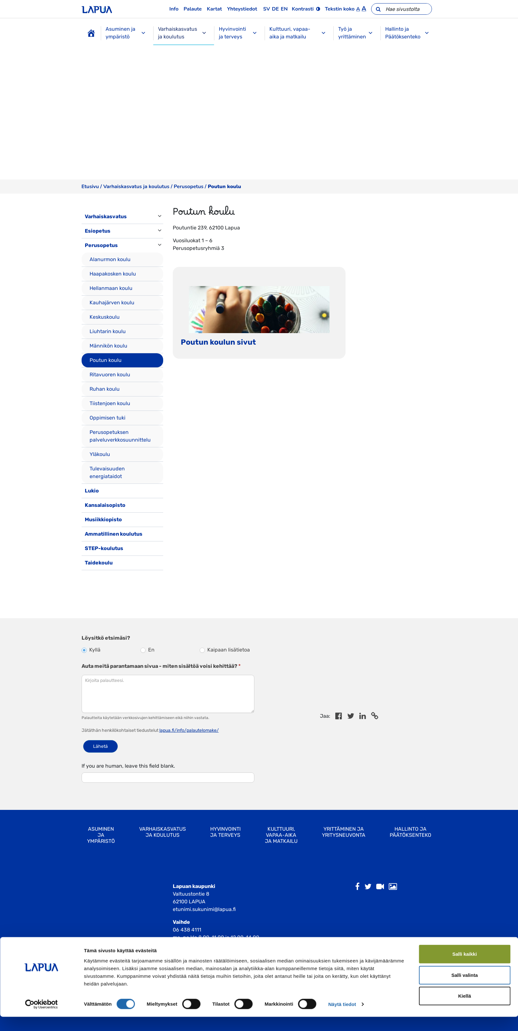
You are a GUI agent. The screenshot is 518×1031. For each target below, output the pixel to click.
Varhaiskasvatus (106, 216)
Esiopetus (97, 231)
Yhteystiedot (242, 8)
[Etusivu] (91, 33)
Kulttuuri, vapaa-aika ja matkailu (297, 33)
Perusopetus (188, 186)
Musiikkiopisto (103, 519)
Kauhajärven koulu (112, 303)
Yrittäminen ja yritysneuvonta (343, 832)
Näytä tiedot (342, 1018)
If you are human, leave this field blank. (128, 766)
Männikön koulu (108, 346)
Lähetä (100, 746)
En (147, 650)
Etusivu (90, 186)
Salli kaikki (464, 968)
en (284, 8)
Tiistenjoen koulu (110, 403)
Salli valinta (464, 989)
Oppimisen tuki (107, 418)
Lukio (92, 491)
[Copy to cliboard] (374, 717)
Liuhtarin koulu (108, 331)
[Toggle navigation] (91, 576)
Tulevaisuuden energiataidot (107, 472)
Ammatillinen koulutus (113, 534)
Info (174, 8)
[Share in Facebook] (338, 717)
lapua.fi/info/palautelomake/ (189, 730)
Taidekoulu (99, 563)
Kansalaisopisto (105, 505)
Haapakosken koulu (113, 274)
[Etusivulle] (97, 9)
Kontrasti (303, 8)
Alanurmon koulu (110, 259)
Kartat (214, 8)
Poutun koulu (106, 360)
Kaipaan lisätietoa (225, 650)
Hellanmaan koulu (111, 288)
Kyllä (91, 650)
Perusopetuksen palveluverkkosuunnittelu (120, 436)
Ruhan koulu (105, 389)
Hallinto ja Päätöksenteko (407, 33)
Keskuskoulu (105, 317)
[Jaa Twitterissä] (350, 717)
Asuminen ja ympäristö (126, 33)
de (275, 8)
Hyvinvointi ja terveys (238, 33)
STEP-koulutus (104, 548)
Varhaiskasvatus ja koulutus (182, 33)
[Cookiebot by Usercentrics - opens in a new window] (41, 1018)
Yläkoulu (100, 454)
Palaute (193, 8)
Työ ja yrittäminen (355, 33)
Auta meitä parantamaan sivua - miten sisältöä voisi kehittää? (161, 666)
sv (266, 8)
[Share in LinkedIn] (362, 717)
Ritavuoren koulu (110, 375)
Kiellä (464, 1010)
